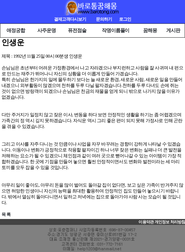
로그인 (125, 19)
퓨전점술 (77, 30)
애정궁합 (15, 30)
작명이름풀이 (115, 30)
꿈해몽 (150, 30)
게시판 (173, 30)
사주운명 (46, 30)
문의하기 (104, 19)
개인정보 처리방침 (169, 222)
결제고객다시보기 (70, 19)
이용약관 (145, 222)
